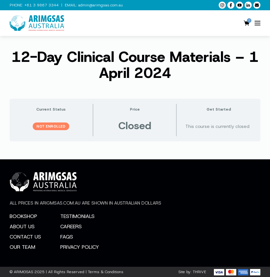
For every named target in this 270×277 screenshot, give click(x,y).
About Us (22, 226)
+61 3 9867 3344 (41, 5)
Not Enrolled (51, 126)
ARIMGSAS (23, 271)
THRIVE (199, 271)
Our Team (22, 247)
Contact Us (25, 236)
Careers (71, 226)
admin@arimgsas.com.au (100, 5)
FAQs (66, 236)
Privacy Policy (79, 247)
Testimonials (77, 216)
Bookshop (23, 216)
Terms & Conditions (105, 271)
